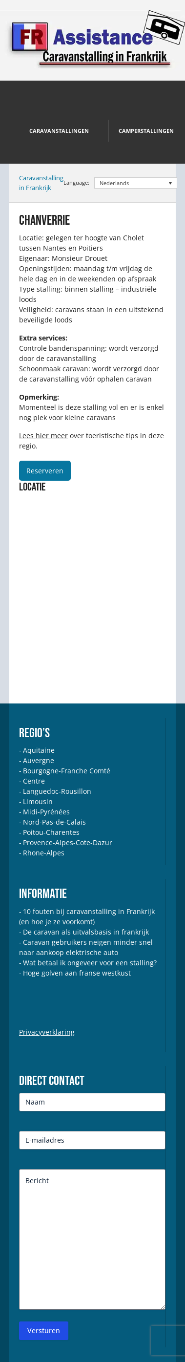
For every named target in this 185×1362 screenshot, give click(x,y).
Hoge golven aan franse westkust (77, 973)
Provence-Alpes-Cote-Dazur (67, 842)
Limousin (38, 801)
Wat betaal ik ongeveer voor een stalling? (90, 962)
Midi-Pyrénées (46, 811)
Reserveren (44, 470)
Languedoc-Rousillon (57, 791)
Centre (34, 781)
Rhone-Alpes (43, 852)
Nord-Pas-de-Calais (54, 822)
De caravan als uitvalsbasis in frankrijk (86, 931)
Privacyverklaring (47, 1032)
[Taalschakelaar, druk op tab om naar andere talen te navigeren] (136, 183)
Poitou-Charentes (51, 832)
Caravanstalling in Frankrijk (41, 182)
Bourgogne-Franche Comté (66, 770)
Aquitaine (39, 750)
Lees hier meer (43, 435)
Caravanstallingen (59, 130)
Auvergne (38, 760)
